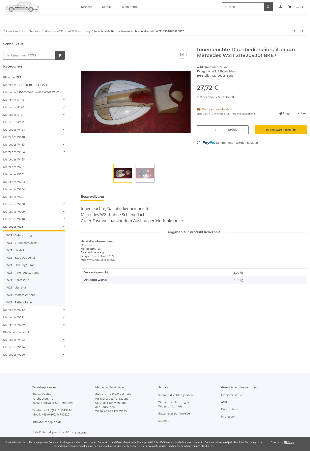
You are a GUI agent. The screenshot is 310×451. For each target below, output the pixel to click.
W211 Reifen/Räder (19, 302)
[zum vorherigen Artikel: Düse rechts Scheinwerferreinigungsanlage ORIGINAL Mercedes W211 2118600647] (294, 31)
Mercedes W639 (14, 325)
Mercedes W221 (14, 317)
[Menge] (216, 130)
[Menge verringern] (201, 130)
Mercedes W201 (14, 167)
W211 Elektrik (15, 250)
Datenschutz (229, 409)
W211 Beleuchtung (224, 71)
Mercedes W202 (14, 174)
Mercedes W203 (14, 182)
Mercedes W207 (14, 197)
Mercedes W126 (14, 347)
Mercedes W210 (14, 219)
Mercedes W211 (14, 226)
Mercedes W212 (14, 310)
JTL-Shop (289, 442)
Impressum (228, 416)
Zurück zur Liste (15, 31)
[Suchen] (243, 6)
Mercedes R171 (13, 115)
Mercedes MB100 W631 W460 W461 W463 (31, 92)
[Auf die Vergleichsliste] (182, 54)
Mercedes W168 (14, 159)
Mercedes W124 (14, 129)
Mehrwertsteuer (232, 395)
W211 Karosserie (17, 280)
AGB (224, 402)
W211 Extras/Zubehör (20, 257)
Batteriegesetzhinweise (174, 413)
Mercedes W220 (14, 354)
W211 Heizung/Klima (20, 265)
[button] (34, 99)
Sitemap (163, 421)
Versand (228, 97)
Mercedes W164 (14, 152)
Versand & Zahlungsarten (175, 395)
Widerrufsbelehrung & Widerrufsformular (173, 404)
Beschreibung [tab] (92, 197)
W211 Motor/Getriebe (20, 295)
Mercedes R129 (13, 100)
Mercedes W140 (14, 137)
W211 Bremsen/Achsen (22, 243)
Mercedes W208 (14, 204)
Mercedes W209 (14, 212)
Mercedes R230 (13, 122)
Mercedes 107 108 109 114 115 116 (26, 85)
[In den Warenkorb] (84, 44)
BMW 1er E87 (12, 77)
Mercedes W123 (14, 340)
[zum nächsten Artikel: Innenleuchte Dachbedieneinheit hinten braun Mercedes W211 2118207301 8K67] (303, 31)
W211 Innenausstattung (22, 272)
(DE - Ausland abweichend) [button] (241, 113)
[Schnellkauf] (29, 55)
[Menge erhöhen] (243, 130)
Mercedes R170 (13, 107)
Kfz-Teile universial (16, 332)
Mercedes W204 (14, 189)
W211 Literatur (16, 287)
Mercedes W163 (14, 144)
